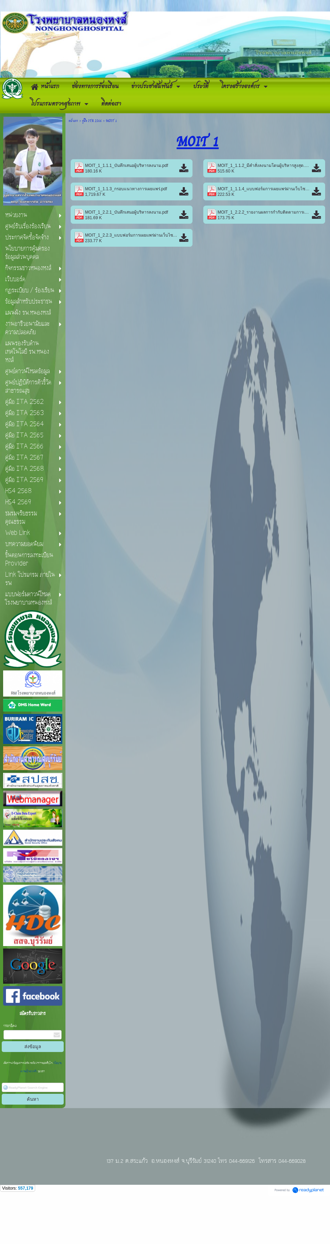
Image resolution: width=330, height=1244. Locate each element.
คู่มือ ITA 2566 (92, 165)
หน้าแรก (73, 165)
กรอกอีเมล (10, 1071)
